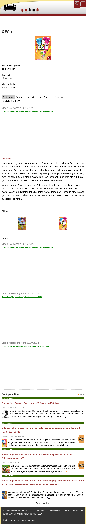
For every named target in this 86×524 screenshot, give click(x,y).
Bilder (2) (48, 97)
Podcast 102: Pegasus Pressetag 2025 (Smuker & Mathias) (30, 403)
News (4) (59, 97)
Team (66, 511)
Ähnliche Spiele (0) (11, 101)
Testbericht (8, 97)
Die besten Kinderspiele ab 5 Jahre (19, 520)
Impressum (78, 511)
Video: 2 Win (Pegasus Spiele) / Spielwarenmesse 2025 (22, 297)
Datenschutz (54, 511)
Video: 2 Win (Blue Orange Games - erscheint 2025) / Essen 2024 (25, 346)
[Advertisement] (43, 22)
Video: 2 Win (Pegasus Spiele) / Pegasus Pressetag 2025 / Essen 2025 (27, 111)
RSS (82, 395)
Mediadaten (39, 511)
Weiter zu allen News (43, 503)
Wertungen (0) (22, 97)
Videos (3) (36, 97)
